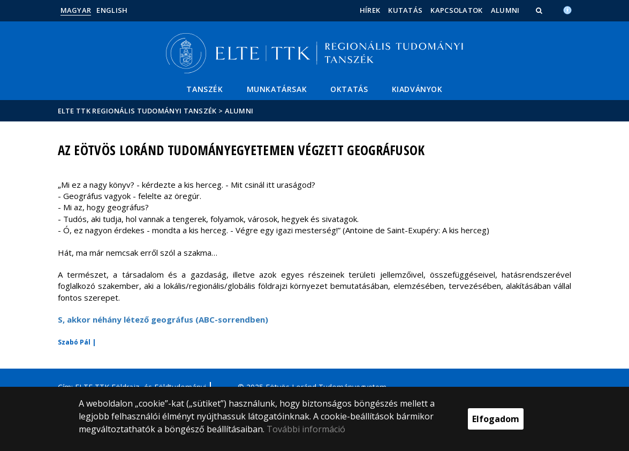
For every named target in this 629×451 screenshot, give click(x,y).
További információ (306, 429)
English (111, 10)
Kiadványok (417, 89)
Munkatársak (277, 89)
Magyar (76, 10)
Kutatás (405, 10)
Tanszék (204, 89)
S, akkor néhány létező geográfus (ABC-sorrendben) (163, 319)
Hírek (370, 10)
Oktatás (349, 89)
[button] (540, 10)
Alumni (505, 10)
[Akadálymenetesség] (567, 9)
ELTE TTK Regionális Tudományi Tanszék (137, 111)
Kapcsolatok (456, 10)
